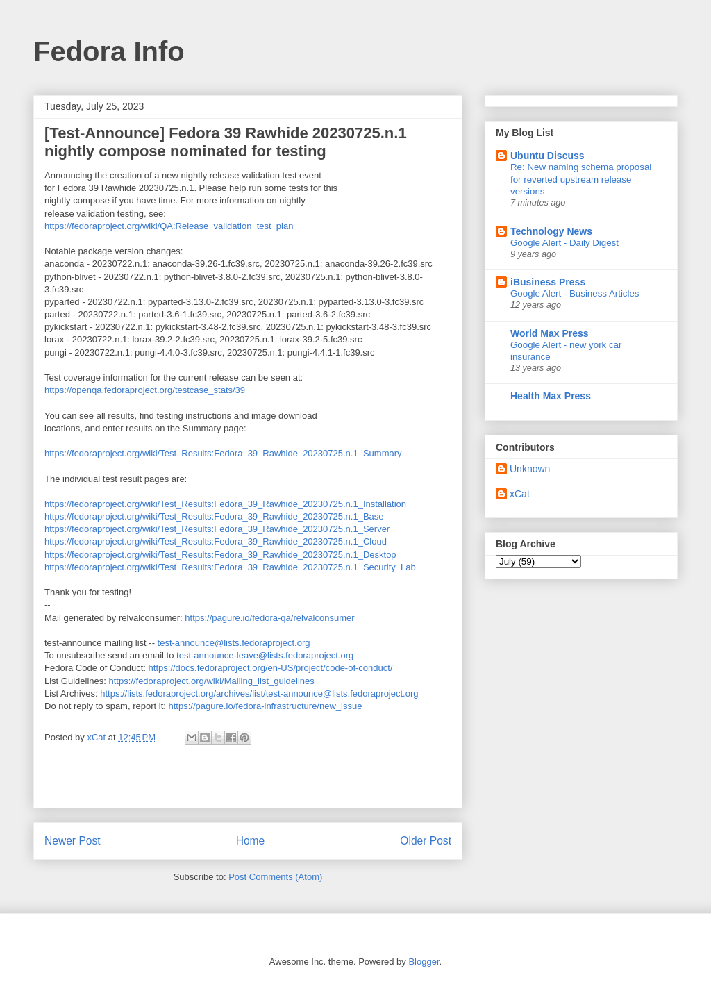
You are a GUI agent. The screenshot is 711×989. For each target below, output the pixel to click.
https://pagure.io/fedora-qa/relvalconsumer (269, 618)
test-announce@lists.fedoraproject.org (234, 643)
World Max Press (549, 333)
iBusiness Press (547, 282)
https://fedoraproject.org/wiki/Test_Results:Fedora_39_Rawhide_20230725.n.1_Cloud (215, 541)
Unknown (530, 468)
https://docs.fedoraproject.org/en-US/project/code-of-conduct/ (271, 668)
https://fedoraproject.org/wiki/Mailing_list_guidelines (212, 681)
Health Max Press (550, 395)
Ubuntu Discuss (547, 155)
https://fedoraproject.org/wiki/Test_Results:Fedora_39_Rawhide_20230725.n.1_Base (214, 516)
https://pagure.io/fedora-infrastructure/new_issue (265, 706)
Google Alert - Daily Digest (564, 243)
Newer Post (72, 841)
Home (250, 841)
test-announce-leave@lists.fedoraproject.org (264, 655)
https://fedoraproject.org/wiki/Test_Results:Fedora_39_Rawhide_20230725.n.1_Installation (225, 504)
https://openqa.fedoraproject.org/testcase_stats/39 (144, 390)
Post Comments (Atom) (275, 877)
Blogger (423, 961)
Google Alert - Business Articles (574, 293)
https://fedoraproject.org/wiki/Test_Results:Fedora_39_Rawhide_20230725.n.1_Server (217, 529)
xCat (520, 493)
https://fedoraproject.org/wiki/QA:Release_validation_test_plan (168, 226)
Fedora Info (109, 51)
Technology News (551, 231)
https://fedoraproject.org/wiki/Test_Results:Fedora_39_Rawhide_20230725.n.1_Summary (223, 453)
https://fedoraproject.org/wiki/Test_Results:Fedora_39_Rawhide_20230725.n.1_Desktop (220, 554)
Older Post (425, 841)
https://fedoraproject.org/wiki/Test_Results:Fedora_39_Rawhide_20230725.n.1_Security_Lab (230, 567)
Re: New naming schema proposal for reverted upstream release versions (580, 179)
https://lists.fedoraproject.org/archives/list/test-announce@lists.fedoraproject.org (259, 693)
